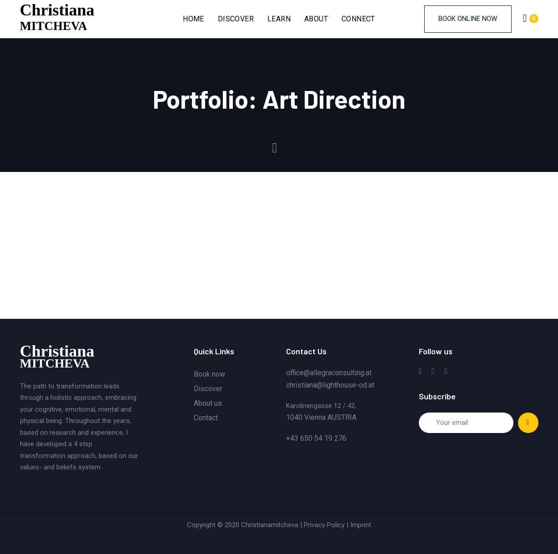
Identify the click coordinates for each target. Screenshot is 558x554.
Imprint (360, 525)
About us (208, 403)
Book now (209, 374)
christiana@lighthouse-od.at (330, 385)
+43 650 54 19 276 (316, 438)
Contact (206, 417)
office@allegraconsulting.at (329, 372)
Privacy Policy (324, 525)
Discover (208, 388)
